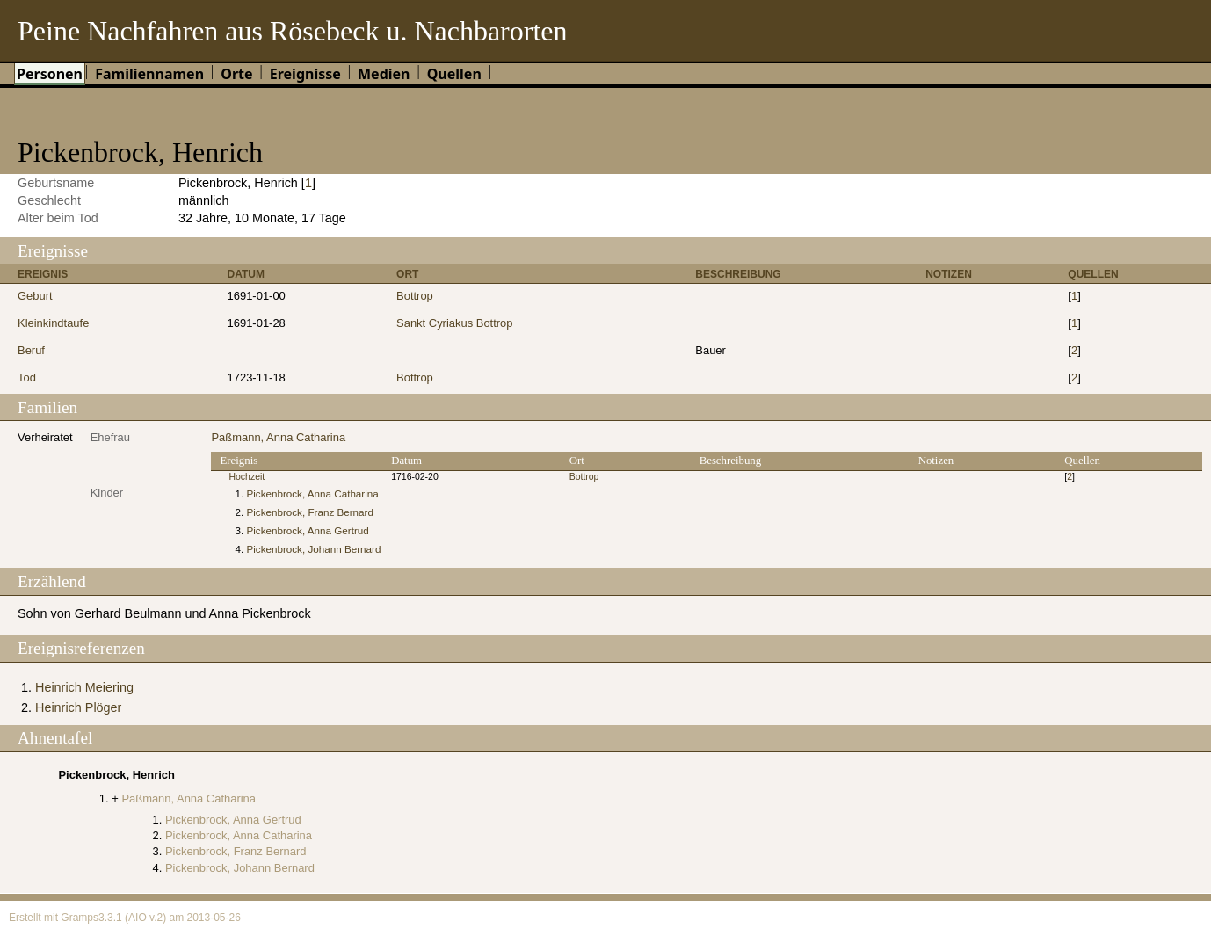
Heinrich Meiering (84, 687)
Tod (27, 377)
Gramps (79, 917)
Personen (50, 73)
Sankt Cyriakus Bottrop (454, 323)
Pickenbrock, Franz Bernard (309, 512)
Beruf (31, 350)
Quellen (454, 73)
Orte (236, 73)
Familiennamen (149, 73)
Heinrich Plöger (78, 707)
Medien (384, 73)
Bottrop (414, 295)
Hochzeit (246, 477)
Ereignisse (305, 73)
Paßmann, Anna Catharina (278, 437)
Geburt (35, 295)
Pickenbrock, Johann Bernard (313, 549)
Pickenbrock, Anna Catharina (312, 493)
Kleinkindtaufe (53, 323)
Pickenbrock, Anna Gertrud (307, 530)
